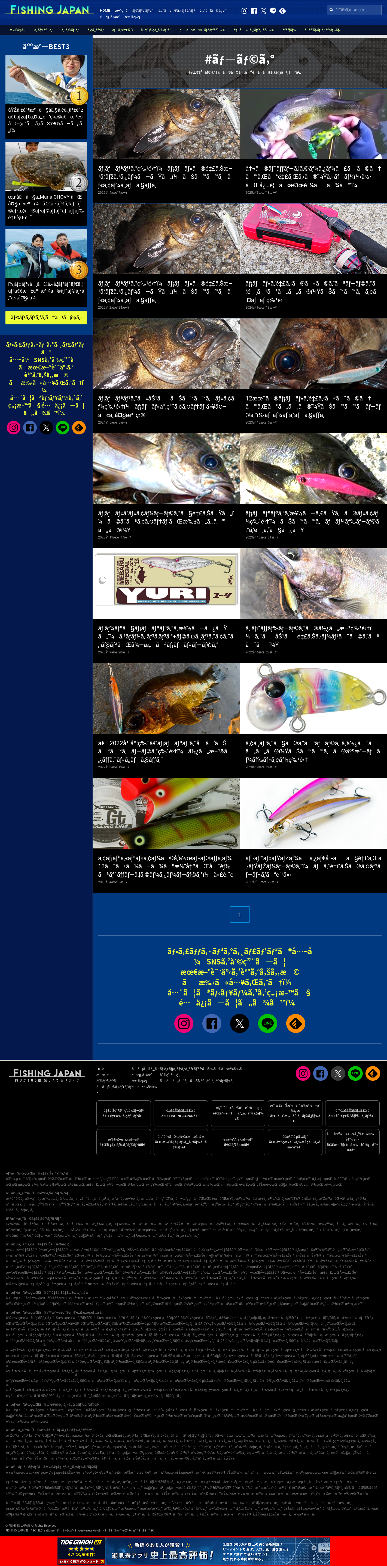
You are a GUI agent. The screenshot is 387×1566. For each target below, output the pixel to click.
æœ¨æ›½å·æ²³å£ (276, 1488)
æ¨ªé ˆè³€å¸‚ (15, 1199)
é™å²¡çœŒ (302, 1179)
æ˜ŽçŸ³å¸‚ (326, 1199)
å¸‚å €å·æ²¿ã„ (286, 1230)
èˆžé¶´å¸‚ (99, 1453)
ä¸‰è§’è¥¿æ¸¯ (110, 1509)
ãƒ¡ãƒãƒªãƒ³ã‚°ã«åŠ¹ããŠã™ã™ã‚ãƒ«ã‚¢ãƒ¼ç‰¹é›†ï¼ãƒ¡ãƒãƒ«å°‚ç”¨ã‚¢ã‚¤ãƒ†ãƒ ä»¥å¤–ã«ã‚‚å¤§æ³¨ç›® (166, 407)
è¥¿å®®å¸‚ (92, 1458)
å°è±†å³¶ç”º (68, 1441)
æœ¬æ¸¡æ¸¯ (300, 1493)
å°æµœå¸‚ (14, 1204)
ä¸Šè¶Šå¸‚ (139, 1458)
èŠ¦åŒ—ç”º (160, 1447)
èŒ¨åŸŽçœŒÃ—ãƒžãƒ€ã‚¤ (25, 1324)
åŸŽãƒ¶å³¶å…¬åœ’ (177, 1509)
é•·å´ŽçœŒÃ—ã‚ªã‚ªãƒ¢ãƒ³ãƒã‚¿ (103, 1390)
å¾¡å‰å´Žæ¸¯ (321, 1493)
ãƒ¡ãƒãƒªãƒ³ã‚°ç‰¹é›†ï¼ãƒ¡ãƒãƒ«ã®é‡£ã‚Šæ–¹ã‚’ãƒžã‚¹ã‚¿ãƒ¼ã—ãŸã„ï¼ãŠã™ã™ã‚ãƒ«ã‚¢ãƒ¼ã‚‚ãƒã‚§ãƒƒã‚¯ (165, 177)
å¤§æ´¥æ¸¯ (338, 1472)
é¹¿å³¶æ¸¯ (106, 1472)
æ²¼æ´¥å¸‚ (243, 1199)
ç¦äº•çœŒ (264, 1179)
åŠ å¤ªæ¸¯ (309, 1224)
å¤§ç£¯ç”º (195, 1447)
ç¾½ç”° (11, 1493)
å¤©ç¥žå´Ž (82, 1493)
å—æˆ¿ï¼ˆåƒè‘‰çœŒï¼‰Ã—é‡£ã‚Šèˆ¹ (37, 1261)
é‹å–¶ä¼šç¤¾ (144, 1087)
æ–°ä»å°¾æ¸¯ (184, 1514)
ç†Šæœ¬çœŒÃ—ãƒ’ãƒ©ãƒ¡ (188, 1390)
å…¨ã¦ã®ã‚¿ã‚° (213, 10)
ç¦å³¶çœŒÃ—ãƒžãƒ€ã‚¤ (281, 1318)
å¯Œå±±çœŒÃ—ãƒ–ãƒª (109, 1335)
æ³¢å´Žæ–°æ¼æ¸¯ (128, 1488)
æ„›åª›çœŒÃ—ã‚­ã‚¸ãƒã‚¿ (318, 1371)
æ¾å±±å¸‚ (171, 1441)
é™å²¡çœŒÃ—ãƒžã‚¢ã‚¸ (95, 1341)
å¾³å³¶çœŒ (193, 1184)
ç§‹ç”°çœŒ (76, 1410)
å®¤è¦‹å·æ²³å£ (218, 1503)
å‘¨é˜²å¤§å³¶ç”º (46, 1435)
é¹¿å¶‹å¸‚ (105, 1199)
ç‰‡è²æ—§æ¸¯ (261, 1230)
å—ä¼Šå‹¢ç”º (328, 1441)
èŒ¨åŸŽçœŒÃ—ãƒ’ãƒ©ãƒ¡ (99, 1324)
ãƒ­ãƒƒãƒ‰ (289, 30)
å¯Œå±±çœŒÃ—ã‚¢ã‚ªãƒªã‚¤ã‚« (28, 1335)
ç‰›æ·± (82, 1514)
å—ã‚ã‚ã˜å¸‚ (160, 1458)
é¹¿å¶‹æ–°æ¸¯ (268, 1224)
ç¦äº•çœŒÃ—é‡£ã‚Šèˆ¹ (221, 1267)
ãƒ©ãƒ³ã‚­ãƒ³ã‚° (142, 10)
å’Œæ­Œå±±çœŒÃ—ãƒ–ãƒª (25, 1356)
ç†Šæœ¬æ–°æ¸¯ (309, 1509)
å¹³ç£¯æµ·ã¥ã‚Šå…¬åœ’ (218, 1493)
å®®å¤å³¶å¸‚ (289, 1441)
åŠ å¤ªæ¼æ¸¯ (237, 1472)
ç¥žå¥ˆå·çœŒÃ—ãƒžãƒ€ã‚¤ (179, 1329)
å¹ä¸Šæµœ (331, 1509)
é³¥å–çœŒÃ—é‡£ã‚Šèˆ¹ (260, 1272)
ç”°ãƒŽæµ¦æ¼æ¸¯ (265, 1503)
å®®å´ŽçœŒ (368, 1416)
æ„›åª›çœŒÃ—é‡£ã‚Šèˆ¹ (102, 1278)
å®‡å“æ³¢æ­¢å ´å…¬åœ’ (360, 1509)
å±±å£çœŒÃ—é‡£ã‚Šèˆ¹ (339, 1272)
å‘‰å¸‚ (372, 1435)
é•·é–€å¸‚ (227, 1447)
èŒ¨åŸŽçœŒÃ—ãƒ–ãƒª (63, 1324)
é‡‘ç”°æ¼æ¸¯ (176, 1230)
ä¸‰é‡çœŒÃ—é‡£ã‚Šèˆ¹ (220, 1272)
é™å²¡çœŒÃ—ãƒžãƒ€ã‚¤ (24, 1341)
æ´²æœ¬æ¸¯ (130, 1509)
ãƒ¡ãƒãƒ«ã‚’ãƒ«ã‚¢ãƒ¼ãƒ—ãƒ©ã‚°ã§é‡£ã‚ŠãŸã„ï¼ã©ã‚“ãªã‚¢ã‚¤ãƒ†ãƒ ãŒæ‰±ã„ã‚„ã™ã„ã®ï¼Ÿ (165, 522)
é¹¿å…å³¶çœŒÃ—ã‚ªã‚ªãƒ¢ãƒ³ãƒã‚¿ (33, 1396)
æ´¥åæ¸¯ (195, 1503)
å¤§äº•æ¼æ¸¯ (90, 1236)
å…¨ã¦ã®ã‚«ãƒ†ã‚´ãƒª (176, 10)
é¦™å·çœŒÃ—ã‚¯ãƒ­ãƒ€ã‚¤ (211, 1371)
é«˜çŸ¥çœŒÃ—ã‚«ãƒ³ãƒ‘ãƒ (358, 1371)
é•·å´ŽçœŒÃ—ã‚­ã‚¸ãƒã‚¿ (60, 1390)
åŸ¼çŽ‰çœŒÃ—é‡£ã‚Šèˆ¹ (26, 1278)
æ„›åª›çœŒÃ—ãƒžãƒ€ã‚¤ (249, 1371)
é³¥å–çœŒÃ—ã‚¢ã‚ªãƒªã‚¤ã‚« (159, 1356)
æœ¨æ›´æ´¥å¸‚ (246, 1435)
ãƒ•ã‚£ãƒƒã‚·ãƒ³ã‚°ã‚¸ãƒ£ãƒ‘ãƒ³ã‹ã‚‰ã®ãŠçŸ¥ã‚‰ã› (203, 1069)
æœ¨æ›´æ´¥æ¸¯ (151, 1509)
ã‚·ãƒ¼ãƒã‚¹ (43, 30)
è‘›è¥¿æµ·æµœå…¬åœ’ (312, 1472)
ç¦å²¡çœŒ (229, 1184)
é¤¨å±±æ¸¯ (68, 1514)
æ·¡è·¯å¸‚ (263, 1435)
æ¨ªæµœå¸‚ (50, 1199)
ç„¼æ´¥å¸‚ (329, 1447)
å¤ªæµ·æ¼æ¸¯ (65, 1236)
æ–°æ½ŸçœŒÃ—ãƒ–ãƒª (297, 1329)
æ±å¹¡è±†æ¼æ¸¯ (77, 1503)
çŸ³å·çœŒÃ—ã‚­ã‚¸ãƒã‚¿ (178, 1335)
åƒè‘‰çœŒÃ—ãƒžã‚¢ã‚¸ (338, 1324)
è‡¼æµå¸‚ (290, 1447)
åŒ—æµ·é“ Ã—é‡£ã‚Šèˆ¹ (299, 1272)
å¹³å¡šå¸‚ (369, 1204)
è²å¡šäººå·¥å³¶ (213, 1472)
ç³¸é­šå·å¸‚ (322, 1453)
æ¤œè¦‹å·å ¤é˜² (123, 1493)
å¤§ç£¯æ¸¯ (318, 1503)
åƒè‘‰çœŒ (161, 1179)
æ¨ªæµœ (166, 1472)
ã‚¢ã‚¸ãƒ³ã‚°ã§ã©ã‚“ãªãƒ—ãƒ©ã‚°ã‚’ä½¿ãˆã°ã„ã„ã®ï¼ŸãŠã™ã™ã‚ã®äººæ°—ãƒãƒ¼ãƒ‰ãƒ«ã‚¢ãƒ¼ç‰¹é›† (313, 751)
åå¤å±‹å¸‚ (17, 1441)
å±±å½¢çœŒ (117, 1410)
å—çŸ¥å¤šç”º (38, 1447)
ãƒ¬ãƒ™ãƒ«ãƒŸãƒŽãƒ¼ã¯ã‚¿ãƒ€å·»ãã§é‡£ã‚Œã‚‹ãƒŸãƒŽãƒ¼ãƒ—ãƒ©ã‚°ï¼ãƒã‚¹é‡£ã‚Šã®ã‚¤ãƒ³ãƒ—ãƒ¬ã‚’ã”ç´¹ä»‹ (314, 866)
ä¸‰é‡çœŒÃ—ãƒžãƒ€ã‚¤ (280, 1341)
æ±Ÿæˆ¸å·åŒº (223, 1204)
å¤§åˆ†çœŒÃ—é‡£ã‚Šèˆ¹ (178, 1284)
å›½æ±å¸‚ (214, 1458)
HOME (105, 10)
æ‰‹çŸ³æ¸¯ (326, 1224)
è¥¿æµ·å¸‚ (146, 1453)
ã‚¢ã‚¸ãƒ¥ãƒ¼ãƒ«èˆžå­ (363, 1472)
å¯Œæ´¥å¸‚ (227, 1199)
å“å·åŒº (162, 1204)
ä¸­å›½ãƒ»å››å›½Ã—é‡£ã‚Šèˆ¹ (172, 1250)
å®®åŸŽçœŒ (57, 1179)
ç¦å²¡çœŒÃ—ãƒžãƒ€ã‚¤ (109, 1381)
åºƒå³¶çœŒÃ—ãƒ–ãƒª (201, 1362)
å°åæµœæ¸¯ (263, 1472)
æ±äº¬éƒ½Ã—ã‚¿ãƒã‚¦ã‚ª (60, 1329)
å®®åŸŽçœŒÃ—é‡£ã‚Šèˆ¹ (179, 1272)
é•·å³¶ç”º (186, 1441)
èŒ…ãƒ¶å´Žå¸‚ (16, 1447)
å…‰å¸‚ (71, 1453)
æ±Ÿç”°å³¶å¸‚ (136, 1441)
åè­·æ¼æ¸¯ (149, 1493)
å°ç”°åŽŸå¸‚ (165, 1199)
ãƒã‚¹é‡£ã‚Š (122, 30)
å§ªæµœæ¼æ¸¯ (145, 1236)
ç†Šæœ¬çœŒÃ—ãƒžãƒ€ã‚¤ (148, 1390)
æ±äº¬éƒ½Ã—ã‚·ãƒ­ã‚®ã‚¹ (99, 1329)
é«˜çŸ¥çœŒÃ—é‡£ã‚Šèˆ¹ (140, 1278)
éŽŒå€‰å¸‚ (94, 1204)
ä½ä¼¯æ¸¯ (242, 1503)
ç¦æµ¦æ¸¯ (112, 1230)
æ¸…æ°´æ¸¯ (125, 1482)
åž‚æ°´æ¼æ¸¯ (280, 1493)
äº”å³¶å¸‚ (72, 1447)
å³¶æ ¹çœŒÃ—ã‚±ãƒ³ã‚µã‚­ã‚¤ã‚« (252, 1356)
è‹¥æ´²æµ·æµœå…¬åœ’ (23, 1472)
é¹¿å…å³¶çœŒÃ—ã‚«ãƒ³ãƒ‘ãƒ (273, 1390)
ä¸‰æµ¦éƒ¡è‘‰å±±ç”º (335, 1204)
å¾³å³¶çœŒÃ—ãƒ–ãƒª (22, 1371)
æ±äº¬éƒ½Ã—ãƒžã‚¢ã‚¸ (22, 1329)
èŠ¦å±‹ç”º (58, 1453)
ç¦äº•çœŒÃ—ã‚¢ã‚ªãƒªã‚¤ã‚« (341, 1335)
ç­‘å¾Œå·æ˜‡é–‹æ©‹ (134, 1503)
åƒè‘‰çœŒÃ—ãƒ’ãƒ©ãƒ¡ (301, 1324)
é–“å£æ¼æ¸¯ (79, 1224)
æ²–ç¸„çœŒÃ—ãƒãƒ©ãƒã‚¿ (159, 1396)
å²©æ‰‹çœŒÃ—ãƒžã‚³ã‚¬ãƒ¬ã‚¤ (117, 1318)
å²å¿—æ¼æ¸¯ (349, 1224)
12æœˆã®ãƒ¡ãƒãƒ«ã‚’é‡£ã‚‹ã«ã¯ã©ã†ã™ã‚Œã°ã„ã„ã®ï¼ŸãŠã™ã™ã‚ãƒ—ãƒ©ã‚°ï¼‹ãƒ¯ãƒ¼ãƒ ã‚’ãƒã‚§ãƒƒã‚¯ (313, 407)
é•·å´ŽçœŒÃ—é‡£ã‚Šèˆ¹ (300, 1278)
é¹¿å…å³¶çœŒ (311, 1184)
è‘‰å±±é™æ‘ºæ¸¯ (19, 1236)
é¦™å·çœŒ (173, 1184)
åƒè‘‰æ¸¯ (199, 1509)
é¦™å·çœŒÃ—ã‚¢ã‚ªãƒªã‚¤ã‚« (169, 1371)
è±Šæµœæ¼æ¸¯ (188, 1472)
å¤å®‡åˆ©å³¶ (159, 1514)
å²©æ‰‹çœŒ (36, 1179)
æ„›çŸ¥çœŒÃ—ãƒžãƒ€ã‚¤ (165, 1341)
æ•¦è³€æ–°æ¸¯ (360, 1493)
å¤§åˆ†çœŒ (288, 1184)
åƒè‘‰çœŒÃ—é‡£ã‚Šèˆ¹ (355, 1261)
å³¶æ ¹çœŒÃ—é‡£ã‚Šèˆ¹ (103, 1284)
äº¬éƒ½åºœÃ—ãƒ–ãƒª (68, 1350)
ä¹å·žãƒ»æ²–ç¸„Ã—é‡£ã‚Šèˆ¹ (215, 1250)
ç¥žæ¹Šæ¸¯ (14, 1224)
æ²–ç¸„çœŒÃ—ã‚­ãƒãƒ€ (119, 1396)
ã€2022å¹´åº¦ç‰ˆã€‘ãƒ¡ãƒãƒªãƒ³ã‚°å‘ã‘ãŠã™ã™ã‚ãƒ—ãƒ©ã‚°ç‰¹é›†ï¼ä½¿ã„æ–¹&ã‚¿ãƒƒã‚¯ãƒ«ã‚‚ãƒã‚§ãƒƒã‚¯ (162, 751)
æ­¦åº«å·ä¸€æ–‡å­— (295, 1503)
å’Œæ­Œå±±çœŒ (18, 1184)
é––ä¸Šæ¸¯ (52, 1482)
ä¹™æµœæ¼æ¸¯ (151, 1230)
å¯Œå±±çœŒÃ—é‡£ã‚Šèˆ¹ (339, 1278)
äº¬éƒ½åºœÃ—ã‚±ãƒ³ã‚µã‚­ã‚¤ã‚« (28, 1350)
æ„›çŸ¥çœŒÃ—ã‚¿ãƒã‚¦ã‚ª (204, 1341)
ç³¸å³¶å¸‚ (361, 1199)
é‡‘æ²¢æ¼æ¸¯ (126, 1224)
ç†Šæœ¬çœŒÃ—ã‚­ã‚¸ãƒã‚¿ (228, 1390)
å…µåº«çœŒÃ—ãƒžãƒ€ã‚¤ (280, 1350)
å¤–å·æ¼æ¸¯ (328, 1230)
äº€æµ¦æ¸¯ (123, 1514)
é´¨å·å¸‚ (118, 1199)
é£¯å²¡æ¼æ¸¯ (204, 1224)
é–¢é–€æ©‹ (100, 1493)
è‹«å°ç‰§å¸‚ (341, 1453)
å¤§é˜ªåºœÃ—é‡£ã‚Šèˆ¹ (65, 1272)
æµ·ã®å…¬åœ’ (105, 1503)
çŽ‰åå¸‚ (361, 1453)
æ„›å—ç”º (178, 1447)
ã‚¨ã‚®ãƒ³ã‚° (71, 30)
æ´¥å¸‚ (232, 1441)
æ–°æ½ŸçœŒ (204, 1179)
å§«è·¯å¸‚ (206, 1435)
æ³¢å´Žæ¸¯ (167, 1236)
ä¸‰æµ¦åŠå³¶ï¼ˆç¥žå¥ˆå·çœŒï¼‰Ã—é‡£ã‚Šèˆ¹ (333, 1250)
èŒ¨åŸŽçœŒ (182, 1179)
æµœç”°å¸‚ (119, 1447)
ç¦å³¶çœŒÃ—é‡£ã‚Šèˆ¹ (65, 1284)
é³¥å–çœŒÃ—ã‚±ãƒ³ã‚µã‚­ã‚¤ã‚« (112, 1356)
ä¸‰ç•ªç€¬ (90, 1472)
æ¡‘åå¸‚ (306, 1453)
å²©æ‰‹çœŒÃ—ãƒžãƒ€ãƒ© (72, 1318)
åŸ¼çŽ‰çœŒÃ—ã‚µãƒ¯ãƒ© (139, 1324)
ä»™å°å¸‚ (114, 1453)
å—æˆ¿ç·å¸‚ (186, 1199)
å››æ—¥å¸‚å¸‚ (103, 1441)
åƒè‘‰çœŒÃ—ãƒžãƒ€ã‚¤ (263, 1324)
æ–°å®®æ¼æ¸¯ (222, 1509)
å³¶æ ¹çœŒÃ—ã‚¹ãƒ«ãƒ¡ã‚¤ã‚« (297, 1356)
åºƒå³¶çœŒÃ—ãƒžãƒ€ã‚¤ (129, 1362)
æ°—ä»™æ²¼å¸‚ (235, 1453)
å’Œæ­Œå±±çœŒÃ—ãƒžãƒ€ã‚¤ (359, 1350)
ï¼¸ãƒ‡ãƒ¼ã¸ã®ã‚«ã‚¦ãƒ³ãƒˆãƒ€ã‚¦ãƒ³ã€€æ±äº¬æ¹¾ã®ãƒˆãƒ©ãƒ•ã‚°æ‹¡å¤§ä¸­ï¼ (46, 290)
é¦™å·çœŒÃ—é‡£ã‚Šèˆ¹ (140, 1284)
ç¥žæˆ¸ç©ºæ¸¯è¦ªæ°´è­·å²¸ (24, 1509)
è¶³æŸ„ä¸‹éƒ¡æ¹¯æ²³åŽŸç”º (191, 1204)
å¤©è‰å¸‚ (272, 1447)
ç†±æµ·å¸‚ (145, 1204)
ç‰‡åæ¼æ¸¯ (116, 1236)
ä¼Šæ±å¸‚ (310, 1199)
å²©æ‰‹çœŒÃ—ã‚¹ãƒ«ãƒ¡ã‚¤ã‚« (28, 1318)
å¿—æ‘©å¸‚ (36, 1441)
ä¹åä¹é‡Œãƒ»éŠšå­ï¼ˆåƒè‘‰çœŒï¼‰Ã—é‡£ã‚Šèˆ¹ (112, 1261)
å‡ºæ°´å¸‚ (199, 1458)
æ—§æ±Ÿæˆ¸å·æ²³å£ (78, 1482)
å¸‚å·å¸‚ (272, 1453)
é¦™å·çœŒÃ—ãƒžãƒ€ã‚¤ (128, 1371)
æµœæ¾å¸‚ (81, 1435)
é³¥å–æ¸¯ (159, 1503)
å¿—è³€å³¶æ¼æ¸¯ (302, 1514)
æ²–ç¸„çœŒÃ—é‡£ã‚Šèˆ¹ (103, 1272)
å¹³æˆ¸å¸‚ (294, 1435)
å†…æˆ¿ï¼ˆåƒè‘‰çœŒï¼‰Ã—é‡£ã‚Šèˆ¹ (188, 1261)
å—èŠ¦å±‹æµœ (321, 1482)
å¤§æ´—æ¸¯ (43, 1236)
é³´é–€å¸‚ (98, 1435)
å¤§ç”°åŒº (243, 1204)
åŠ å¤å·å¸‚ (44, 1458)
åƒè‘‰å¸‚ (28, 1453)
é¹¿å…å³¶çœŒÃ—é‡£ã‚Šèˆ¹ (260, 1278)
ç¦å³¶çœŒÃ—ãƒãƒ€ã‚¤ (355, 1318)
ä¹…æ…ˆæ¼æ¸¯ (151, 1224)
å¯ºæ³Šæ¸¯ (129, 1230)
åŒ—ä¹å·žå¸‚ (345, 1199)
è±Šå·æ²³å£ (172, 1493)
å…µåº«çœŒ (361, 1179)
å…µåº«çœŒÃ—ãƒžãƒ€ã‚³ (318, 1350)
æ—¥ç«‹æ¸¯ (64, 1493)
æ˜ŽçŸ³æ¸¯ (14, 1230)
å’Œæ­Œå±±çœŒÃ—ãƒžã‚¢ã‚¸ (66, 1356)
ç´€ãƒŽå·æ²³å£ (210, 1514)
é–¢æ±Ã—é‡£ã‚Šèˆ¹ (21, 1250)
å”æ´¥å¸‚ (308, 1441)
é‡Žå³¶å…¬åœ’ (16, 1482)
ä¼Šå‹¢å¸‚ (369, 1441)
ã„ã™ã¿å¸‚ (86, 1199)
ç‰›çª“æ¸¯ (54, 1503)
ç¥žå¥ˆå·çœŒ (117, 1179)
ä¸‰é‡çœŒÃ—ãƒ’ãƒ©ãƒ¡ (319, 1341)
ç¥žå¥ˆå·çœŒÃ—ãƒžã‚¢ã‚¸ (137, 1329)
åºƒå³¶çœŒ (58, 1184)
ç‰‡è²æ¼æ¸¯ (257, 1482)
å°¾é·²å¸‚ (62, 1458)
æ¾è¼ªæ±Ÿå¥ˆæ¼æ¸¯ (84, 1230)
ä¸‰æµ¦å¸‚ (67, 1199)
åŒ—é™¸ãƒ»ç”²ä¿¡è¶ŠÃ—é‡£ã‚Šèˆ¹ (126, 1250)
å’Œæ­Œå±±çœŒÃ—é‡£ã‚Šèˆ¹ (180, 1267)
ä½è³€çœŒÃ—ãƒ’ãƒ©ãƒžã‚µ (237, 1381)
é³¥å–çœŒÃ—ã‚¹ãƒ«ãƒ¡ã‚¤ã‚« (205, 1356)
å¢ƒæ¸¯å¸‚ (26, 1210)
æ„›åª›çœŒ (211, 1184)
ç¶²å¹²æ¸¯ (140, 1514)
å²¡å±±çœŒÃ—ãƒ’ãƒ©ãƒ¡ (93, 1362)
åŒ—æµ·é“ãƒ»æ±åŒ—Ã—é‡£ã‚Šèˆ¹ (265, 1250)
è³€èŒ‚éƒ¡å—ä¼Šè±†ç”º (287, 1204)
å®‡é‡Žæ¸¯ (286, 1472)
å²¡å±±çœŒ (76, 1184)
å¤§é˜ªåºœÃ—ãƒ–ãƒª (211, 1350)
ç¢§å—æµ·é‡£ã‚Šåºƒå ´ (183, 1488)
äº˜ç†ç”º (212, 1447)
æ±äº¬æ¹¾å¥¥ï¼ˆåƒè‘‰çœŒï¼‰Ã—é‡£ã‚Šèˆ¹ (256, 1261)
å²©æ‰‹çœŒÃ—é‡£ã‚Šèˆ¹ (25, 1284)
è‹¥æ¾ (238, 1488)
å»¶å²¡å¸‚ (337, 1435)
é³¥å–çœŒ (116, 1184)
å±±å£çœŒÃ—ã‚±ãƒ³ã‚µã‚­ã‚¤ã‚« (242, 1362)
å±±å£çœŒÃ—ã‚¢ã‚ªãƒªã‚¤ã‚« (290, 1362)
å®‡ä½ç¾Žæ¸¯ (52, 1230)
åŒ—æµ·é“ (15, 1179)
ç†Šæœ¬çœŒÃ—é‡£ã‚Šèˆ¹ (180, 1278)
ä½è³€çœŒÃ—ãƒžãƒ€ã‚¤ (279, 1381)
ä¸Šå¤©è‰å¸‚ (140, 1447)
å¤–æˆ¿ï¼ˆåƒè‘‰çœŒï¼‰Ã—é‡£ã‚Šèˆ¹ (105, 1255)
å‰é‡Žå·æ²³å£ (59, 1509)
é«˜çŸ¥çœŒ (155, 1184)
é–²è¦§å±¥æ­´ (110, 17)
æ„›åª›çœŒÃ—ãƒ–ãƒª (283, 1371)
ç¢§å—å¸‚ (130, 1453)
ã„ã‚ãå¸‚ (310, 1447)
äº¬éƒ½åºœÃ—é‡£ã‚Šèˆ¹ (141, 1272)
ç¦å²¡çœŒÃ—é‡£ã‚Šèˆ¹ (61, 1267)
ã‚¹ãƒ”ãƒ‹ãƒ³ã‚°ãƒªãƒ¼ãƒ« (323, 30)
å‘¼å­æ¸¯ (253, 1488)
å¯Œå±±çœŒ (225, 1179)
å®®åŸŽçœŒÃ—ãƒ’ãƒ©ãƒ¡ (160, 1318)
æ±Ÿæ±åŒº (127, 1204)
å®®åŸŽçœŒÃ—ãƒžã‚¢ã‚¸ (199, 1318)
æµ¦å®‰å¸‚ (246, 1441)
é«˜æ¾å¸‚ (215, 1453)
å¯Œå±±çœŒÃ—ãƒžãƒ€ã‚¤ (72, 1335)
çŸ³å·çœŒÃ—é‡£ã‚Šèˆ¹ (217, 1284)
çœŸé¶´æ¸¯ (224, 1224)
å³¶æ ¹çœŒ (136, 1184)
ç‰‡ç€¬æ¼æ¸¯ (102, 1514)
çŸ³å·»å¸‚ (308, 1435)
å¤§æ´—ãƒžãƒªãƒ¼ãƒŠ (96, 1488)
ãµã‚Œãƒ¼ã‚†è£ (366, 1488)
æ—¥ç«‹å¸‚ (132, 1199)
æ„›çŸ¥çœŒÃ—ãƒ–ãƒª (129, 1341)
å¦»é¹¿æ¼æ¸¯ (271, 1509)
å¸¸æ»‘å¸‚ (119, 1441)
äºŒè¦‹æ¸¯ (278, 1482)
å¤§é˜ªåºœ (342, 1179)
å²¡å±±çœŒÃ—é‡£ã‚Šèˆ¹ (65, 1278)
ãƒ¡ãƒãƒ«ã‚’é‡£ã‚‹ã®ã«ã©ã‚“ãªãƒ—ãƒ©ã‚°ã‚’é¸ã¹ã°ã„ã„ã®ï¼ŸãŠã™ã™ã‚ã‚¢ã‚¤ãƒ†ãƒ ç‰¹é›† (311, 292)
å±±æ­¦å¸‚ (313, 1204)
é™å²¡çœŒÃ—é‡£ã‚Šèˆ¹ (24, 1267)
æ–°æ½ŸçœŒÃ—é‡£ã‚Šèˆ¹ (26, 1272)
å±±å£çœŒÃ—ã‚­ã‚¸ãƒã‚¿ (334, 1362)
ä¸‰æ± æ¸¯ (185, 1482)
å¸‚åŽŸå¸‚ (229, 1458)
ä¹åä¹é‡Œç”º (185, 1435)
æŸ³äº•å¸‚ (26, 1458)
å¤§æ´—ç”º (87, 1447)
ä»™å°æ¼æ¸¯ (340, 1503)
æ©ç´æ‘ (361, 1447)
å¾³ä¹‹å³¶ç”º (180, 1453)
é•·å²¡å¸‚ (356, 1204)
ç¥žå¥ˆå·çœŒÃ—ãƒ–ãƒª (219, 1329)
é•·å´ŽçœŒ (247, 1184)
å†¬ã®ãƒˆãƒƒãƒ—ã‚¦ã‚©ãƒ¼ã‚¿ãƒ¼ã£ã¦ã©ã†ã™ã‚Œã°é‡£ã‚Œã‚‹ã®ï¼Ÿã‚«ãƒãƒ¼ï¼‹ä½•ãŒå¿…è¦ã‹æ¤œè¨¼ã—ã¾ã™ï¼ (313, 177)
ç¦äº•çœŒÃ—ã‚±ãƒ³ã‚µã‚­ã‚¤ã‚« (258, 1335)
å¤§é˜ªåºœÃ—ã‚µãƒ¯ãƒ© (176, 1350)
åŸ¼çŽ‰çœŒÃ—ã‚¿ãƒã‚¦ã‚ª (181, 1324)
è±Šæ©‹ (289, 1509)
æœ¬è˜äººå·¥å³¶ (237, 1514)
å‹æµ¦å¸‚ (147, 1199)
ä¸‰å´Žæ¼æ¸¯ (248, 1509)
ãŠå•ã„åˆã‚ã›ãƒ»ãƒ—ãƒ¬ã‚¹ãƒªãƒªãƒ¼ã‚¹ (197, 1081)
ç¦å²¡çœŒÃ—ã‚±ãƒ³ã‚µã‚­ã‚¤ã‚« (192, 1381)
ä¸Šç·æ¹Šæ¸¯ (290, 1224)
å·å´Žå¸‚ (125, 1458)
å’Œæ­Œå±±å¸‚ (208, 1199)
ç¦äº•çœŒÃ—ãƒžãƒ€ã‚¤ (301, 1335)
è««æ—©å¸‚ (183, 1458)
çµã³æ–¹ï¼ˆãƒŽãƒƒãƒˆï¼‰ (202, 30)
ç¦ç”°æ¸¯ (36, 1482)
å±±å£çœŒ (96, 1184)
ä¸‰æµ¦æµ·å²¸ (297, 1482)
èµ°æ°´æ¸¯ (30, 1230)
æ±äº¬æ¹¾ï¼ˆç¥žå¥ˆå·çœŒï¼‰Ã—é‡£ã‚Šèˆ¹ (172, 1255)
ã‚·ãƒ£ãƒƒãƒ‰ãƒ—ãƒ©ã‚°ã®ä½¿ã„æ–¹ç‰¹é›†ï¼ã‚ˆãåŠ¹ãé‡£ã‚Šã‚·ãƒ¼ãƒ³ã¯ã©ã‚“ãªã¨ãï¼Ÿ (312, 637)
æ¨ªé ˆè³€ (341, 1493)
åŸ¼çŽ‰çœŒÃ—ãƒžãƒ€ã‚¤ (223, 1324)
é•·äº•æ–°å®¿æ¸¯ (234, 1230)
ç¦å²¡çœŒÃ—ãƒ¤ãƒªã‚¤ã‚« (149, 1381)
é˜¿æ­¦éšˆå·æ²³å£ (252, 1493)
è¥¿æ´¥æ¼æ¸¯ (187, 1236)
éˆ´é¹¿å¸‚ (344, 1447)
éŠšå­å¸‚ (12, 1210)
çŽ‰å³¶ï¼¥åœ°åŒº (217, 1488)
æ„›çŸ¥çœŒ (283, 1179)
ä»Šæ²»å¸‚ (104, 1447)
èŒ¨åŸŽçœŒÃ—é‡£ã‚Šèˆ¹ (100, 1267)
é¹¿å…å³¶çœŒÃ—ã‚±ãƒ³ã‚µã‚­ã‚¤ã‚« (323, 1390)
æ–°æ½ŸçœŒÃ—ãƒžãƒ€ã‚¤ (259, 1329)
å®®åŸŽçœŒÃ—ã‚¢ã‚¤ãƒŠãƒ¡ (240, 1318)
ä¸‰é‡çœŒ (322, 1179)
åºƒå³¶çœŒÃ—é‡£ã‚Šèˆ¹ (336, 1267)
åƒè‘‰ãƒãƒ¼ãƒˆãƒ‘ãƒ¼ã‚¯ (25, 1503)
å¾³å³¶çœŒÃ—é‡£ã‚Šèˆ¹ (219, 1278)
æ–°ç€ (121, 10)
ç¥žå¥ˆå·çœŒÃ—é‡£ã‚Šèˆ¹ (313, 1261)
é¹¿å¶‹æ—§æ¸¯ (103, 1224)
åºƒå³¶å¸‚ (110, 1204)
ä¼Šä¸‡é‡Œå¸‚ (350, 1441)
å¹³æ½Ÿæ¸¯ (307, 1230)
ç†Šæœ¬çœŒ (267, 1184)
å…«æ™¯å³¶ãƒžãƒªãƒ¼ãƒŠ (333, 1488)
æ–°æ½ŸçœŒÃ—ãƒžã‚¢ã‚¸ (336, 1329)
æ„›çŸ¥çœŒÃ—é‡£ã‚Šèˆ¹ (297, 1267)
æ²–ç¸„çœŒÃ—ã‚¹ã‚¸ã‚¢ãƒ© (81, 1396)
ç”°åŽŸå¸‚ (241, 1447)
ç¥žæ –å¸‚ (260, 1204)
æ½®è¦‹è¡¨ (133, 17)
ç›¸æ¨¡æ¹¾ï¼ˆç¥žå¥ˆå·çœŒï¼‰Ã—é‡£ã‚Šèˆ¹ (40, 1255)
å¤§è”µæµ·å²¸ (154, 1488)
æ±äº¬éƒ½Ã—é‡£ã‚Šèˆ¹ (139, 1267)
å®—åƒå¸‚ (33, 1199)
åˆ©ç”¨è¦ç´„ (170, 1075)
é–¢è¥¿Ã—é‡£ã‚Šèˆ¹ (53, 1250)
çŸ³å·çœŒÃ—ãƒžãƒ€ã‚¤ (216, 1335)
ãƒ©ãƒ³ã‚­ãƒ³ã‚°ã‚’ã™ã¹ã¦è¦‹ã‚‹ (46, 317)
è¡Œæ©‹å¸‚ (162, 1453)
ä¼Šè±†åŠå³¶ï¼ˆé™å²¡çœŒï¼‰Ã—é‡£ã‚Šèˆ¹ (330, 1255)
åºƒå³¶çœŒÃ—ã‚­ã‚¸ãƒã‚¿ (166, 1362)
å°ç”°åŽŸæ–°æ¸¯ (178, 1224)
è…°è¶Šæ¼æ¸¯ (245, 1224)
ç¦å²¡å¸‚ (30, 1204)
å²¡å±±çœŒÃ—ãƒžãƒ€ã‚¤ (56, 1362)
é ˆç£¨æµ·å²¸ (107, 1482)
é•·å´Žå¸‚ (65, 1435)
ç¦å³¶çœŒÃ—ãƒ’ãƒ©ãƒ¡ (318, 1318)
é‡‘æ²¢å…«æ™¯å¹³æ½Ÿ (204, 1230)
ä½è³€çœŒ (249, 1304)
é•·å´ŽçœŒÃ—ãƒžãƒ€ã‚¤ (23, 1390)
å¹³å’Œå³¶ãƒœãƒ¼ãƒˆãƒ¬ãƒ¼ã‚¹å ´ (55, 1488)
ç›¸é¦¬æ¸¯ (237, 1482)
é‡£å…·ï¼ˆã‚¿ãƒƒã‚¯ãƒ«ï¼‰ (253, 30)
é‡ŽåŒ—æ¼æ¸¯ (347, 1482)
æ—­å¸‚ (80, 1204)
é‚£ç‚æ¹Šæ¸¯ (352, 1230)
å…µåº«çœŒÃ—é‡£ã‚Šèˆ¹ (259, 1267)
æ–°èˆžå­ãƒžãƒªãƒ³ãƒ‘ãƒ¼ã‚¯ (155, 1482)
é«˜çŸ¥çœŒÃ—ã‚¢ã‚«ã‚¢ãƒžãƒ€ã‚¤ (65, 1381)
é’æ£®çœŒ (35, 1410)
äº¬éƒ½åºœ (40, 1184)
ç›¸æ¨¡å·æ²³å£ (18, 1488)
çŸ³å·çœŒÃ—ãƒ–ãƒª (143, 1335)
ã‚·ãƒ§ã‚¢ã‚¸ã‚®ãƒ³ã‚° (156, 30)
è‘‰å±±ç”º (198, 1453)
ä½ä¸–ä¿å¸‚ (266, 1441)
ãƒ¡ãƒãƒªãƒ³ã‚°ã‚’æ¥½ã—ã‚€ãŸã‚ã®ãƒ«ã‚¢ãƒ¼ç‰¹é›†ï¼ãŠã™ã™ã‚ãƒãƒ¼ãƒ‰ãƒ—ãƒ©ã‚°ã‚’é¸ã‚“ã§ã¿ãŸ (312, 522)
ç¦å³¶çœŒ (78, 1179)
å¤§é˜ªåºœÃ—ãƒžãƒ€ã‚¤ (139, 1350)
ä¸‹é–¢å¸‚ (163, 1435)
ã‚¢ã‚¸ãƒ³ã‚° (96, 30)
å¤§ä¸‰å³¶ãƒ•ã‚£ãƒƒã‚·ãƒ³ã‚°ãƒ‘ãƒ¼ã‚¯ (32, 1514)
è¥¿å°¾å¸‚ (13, 1453)
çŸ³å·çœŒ (245, 1179)
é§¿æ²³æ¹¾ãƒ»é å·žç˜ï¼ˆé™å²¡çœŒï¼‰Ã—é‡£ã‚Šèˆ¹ (251, 1255)
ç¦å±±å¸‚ (201, 1441)
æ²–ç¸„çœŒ (333, 1184)
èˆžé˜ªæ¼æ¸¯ (147, 1472)
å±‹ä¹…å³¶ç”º (288, 1453)
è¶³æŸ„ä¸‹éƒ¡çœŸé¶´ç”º (284, 1199)
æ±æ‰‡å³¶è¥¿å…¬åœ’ (211, 1482)
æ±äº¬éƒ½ (96, 1179)
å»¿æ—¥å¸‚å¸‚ (256, 1453)
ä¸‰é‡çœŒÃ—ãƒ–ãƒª (243, 1341)
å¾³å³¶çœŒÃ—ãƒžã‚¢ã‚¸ (56, 1371)
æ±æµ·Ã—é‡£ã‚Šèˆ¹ (84, 1250)
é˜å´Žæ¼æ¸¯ (53, 1224)
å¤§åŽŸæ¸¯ (31, 1224)
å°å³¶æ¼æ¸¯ (86, 1509)
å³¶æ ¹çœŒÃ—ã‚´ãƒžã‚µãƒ (339, 1356)
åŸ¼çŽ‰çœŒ (140, 1179)
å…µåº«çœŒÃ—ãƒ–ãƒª (244, 1350)
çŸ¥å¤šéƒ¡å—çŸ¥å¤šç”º (56, 1204)
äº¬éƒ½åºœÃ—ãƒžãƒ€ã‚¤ (102, 1350)
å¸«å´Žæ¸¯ (192, 1493)
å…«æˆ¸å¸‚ (85, 1453)
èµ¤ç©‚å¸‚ (77, 1458)
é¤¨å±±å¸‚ (260, 1199)
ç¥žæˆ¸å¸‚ (322, 1435)
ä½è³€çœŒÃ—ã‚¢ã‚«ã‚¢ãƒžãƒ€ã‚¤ (325, 1381)
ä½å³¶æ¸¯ (370, 1224)
